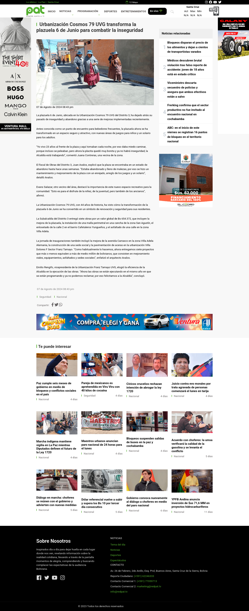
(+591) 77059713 (147, 581)
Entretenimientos (133, 11)
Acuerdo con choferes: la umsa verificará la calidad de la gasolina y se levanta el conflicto (192, 445)
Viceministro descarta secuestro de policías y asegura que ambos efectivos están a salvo (186, 89)
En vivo (156, 11)
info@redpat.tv (118, 591)
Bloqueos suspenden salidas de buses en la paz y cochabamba (145, 442)
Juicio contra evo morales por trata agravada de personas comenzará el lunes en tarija (191, 387)
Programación (88, 11)
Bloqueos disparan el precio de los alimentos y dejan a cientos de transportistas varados (187, 47)
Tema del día (117, 544)
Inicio (51, 11)
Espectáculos (118, 560)
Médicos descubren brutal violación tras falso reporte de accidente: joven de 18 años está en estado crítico (187, 67)
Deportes (110, 11)
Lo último (31, 2)
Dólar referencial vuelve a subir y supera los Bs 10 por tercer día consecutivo (101, 503)
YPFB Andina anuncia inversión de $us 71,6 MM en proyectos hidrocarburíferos (191, 503)
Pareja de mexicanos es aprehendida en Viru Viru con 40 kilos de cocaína (100, 386)
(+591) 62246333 (144, 576)
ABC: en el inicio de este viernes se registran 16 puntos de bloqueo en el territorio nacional (187, 134)
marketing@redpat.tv (149, 586)
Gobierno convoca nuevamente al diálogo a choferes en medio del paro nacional (146, 501)
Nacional (62, 296)
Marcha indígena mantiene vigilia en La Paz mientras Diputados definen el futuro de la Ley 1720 (56, 447)
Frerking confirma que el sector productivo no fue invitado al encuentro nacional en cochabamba (188, 112)
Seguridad (45, 296)
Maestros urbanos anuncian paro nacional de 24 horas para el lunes (101, 444)
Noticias (65, 11)
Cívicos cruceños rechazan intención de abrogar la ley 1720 (144, 387)
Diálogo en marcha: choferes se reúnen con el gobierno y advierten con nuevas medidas (56, 501)
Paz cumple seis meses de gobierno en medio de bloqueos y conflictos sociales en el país (56, 389)
